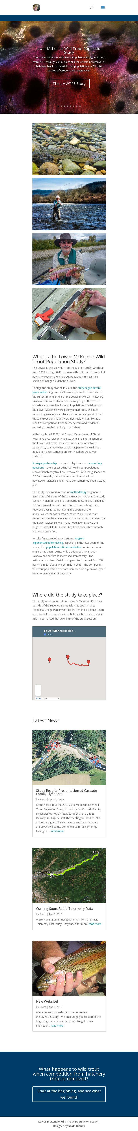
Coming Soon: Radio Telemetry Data (64, 908)
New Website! (47, 1001)
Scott (43, 799)
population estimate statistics (63, 547)
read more (57, 831)
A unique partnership (44, 463)
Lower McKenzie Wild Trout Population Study (69, 50)
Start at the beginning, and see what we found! (69, 1094)
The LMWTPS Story (69, 83)
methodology (78, 492)
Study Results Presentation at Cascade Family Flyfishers (66, 792)
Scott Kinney (76, 1126)
